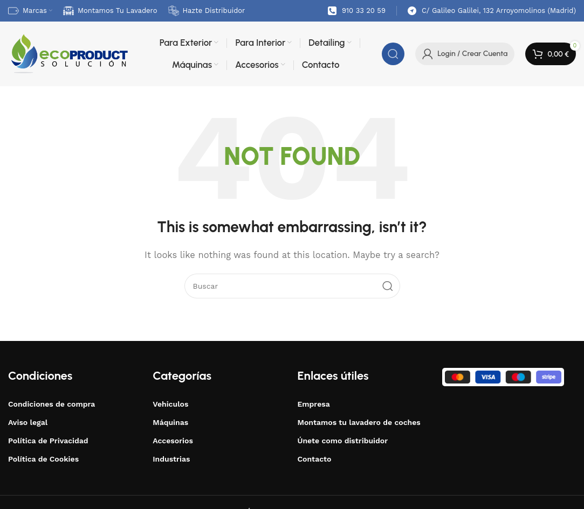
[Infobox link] (357, 11)
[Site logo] (68, 53)
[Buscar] (393, 54)
